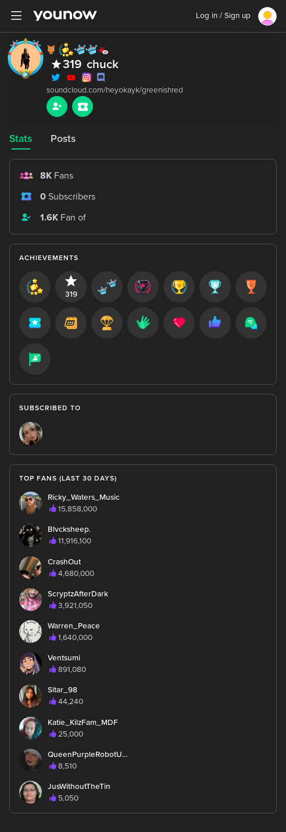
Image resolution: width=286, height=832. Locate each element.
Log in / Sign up (223, 15)
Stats (20, 139)
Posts (63, 139)
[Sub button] (82, 106)
